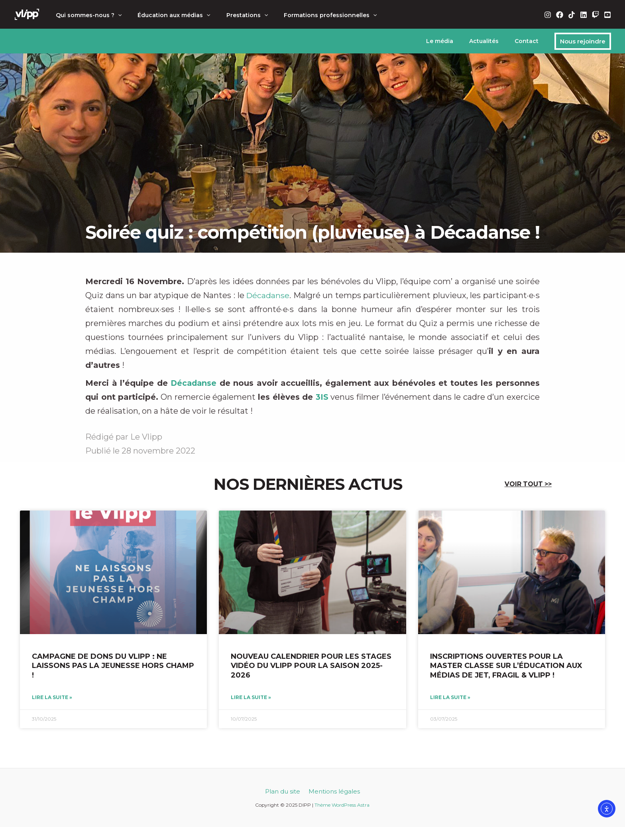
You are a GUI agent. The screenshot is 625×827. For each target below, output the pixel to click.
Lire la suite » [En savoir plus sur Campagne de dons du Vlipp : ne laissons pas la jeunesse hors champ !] (52, 698)
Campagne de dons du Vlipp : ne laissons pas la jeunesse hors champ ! (113, 666)
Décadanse (268, 295)
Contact (529, 41)
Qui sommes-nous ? (86, 15)
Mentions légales (333, 791)
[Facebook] (559, 14)
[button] (582, 41)
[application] (115, 15)
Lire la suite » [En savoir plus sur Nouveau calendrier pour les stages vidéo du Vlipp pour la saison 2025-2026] (251, 698)
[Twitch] (595, 14)
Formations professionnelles (313, 15)
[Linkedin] (583, 14)
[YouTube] (607, 14)
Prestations (235, 15)
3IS (322, 397)
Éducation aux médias (166, 15)
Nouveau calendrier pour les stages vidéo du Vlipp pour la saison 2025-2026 (311, 666)
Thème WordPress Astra (341, 805)
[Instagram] (547, 14)
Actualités (491, 41)
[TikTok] (571, 14)
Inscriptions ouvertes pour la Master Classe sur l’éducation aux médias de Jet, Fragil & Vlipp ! (506, 666)
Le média (451, 41)
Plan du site (283, 791)
